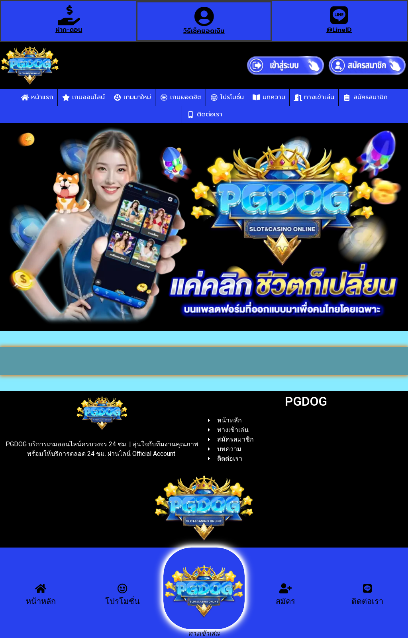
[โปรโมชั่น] (123, 588)
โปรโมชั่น (122, 601)
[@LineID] (339, 15)
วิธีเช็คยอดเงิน (203, 31)
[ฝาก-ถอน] (69, 15)
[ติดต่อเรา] (367, 588)
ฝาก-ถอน (68, 30)
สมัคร (285, 601)
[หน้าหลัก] (41, 588)
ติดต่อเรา (367, 601)
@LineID (339, 30)
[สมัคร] (285, 588)
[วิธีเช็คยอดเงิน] (204, 16)
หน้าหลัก (41, 601)
